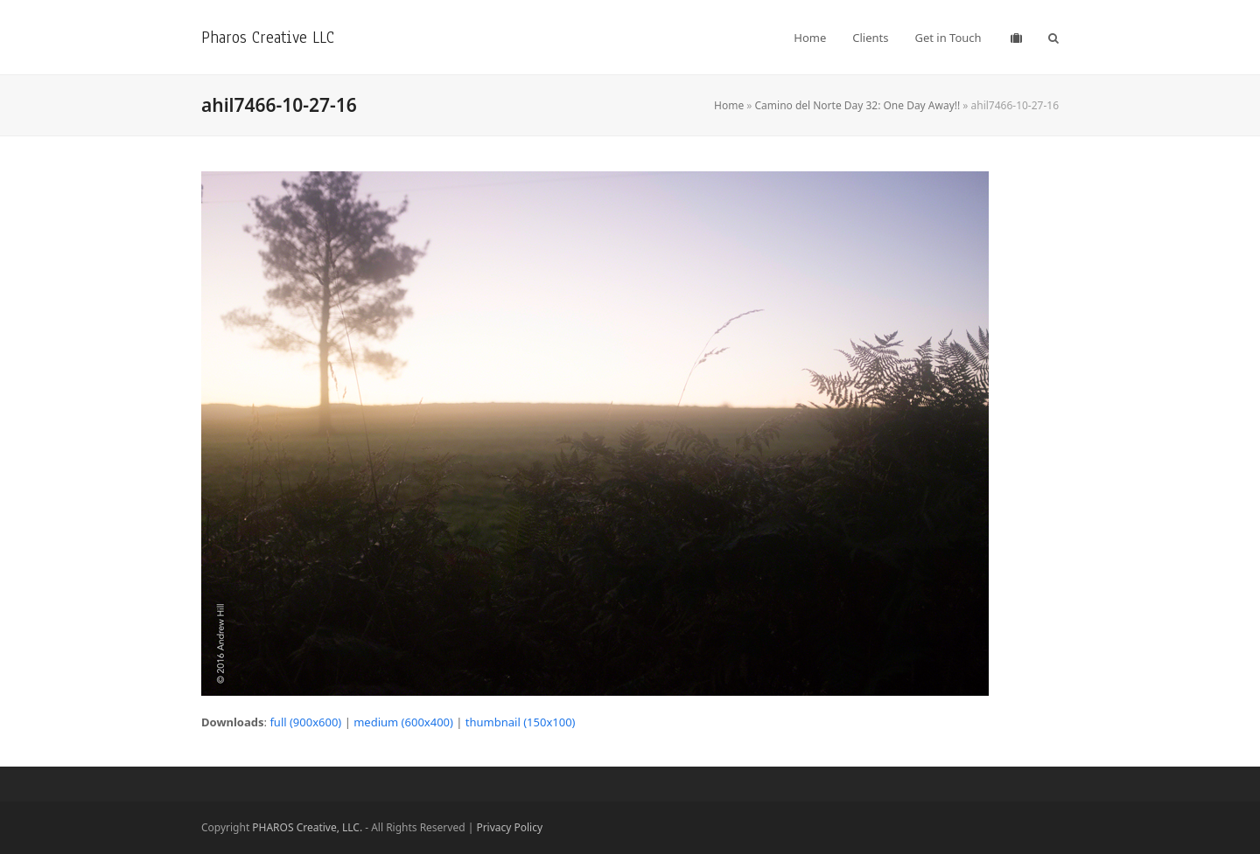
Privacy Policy (509, 827)
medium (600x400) (403, 722)
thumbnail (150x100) (521, 722)
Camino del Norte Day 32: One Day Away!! (858, 105)
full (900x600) (305, 722)
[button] (1053, 37)
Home (729, 105)
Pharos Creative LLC (267, 37)
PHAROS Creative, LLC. (307, 827)
